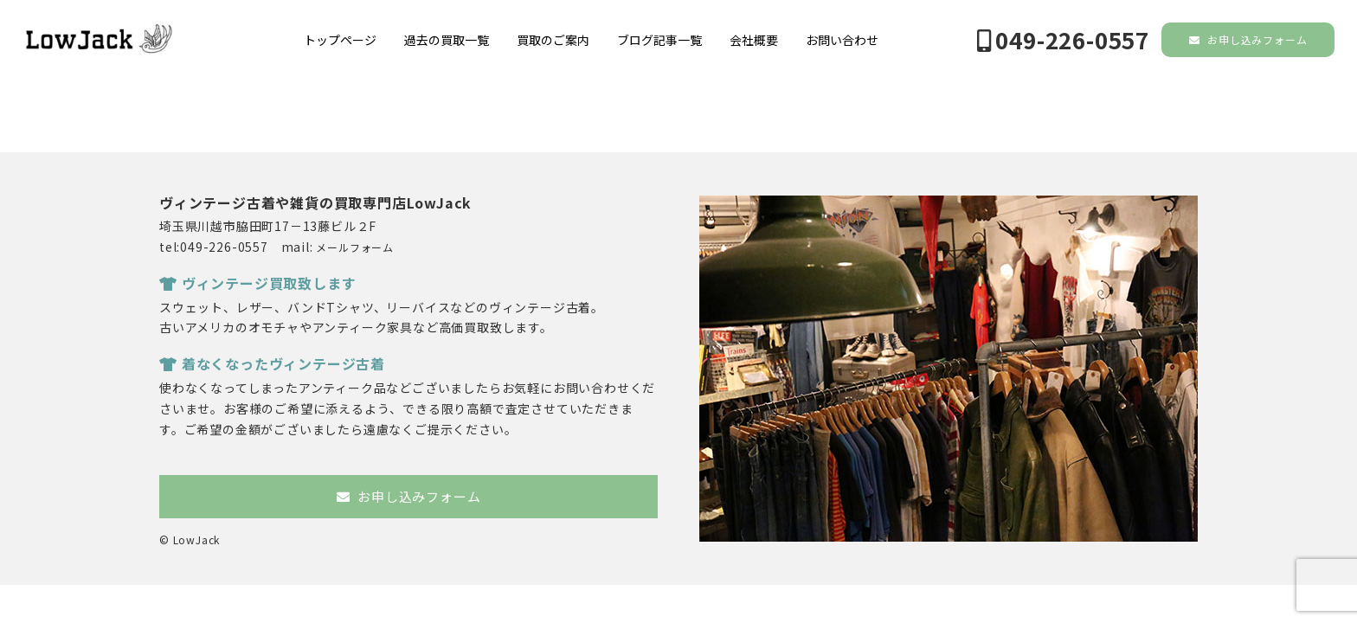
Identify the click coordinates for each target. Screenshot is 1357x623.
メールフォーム (355, 247)
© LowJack (189, 539)
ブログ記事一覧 (659, 40)
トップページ (340, 40)
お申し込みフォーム (1248, 39)
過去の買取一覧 (446, 40)
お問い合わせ (842, 40)
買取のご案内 (553, 40)
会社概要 (754, 40)
